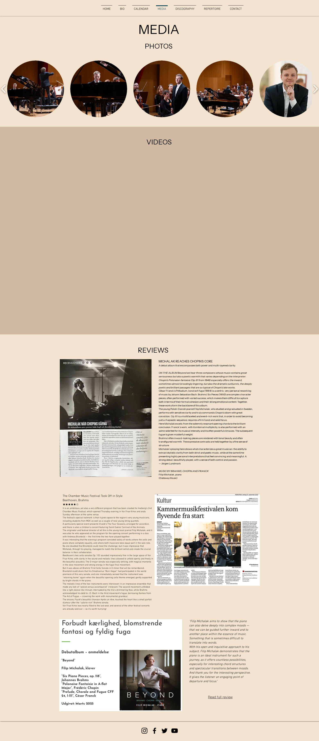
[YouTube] (175, 731)
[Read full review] (220, 697)
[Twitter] (165, 731)
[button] (35, 88)
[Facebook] (154, 731)
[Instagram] (144, 731)
